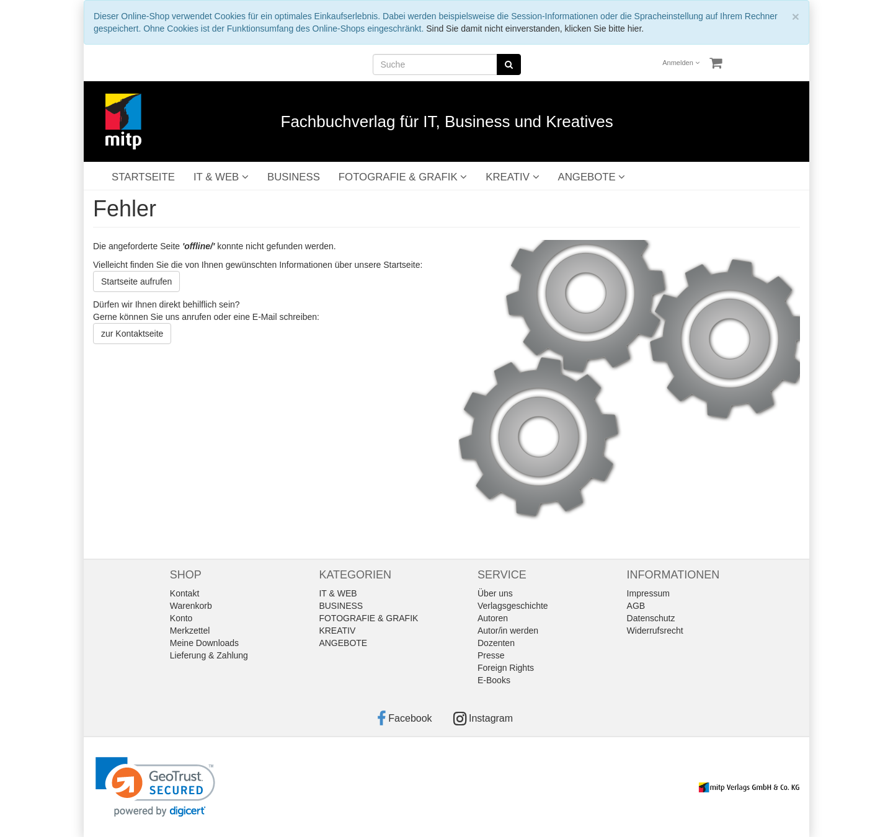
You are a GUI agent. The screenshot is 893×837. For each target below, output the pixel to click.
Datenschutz (651, 618)
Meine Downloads (204, 643)
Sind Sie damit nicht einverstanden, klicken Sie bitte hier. (535, 28)
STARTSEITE (143, 177)
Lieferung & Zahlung (209, 655)
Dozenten (496, 643)
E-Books (494, 680)
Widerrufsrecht (655, 631)
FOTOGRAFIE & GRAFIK (403, 177)
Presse (491, 655)
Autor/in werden (508, 631)
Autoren (493, 618)
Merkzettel (190, 631)
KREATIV (512, 177)
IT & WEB (221, 177)
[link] (155, 787)
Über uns (495, 593)
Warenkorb (191, 606)
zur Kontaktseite (132, 334)
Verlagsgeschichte (513, 606)
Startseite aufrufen (136, 281)
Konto (181, 618)
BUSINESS (293, 177)
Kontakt (184, 593)
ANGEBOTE (592, 177)
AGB (636, 606)
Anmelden (681, 62)
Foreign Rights (506, 668)
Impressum (648, 593)
